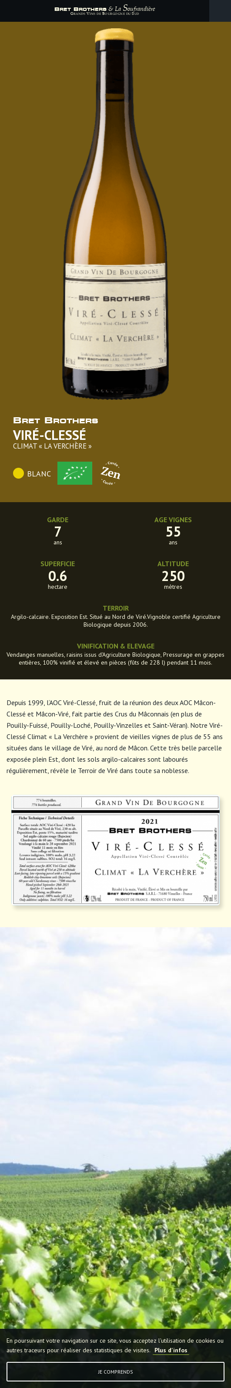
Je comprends (115, 1371)
